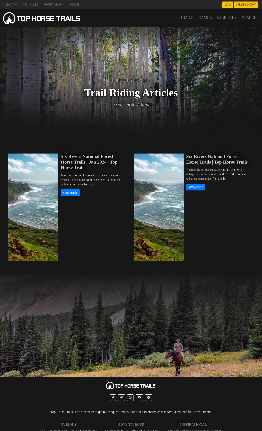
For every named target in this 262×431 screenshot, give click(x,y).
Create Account (246, 4)
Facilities (227, 17)
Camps (205, 17)
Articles (74, 4)
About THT (11, 4)
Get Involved (30, 4)
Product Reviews (53, 4)
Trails (186, 17)
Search (249, 17)
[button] (113, 397)
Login (227, 4)
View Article (70, 192)
